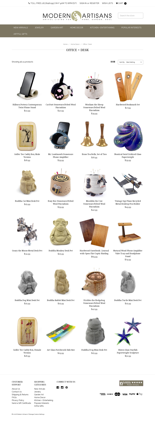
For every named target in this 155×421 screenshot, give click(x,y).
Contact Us (17, 392)
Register (94, 3)
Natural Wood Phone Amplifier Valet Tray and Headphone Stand (127, 253)
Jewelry (39, 27)
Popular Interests (131, 27)
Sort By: (122, 62)
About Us (16, 389)
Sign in (83, 3)
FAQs (14, 397)
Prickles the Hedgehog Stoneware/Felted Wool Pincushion (94, 303)
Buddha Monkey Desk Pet (61, 250)
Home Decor (76, 27)
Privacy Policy (18, 400)
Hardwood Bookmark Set (128, 104)
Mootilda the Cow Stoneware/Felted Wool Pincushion (94, 204)
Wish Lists (107, 3)
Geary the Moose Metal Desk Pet (27, 250)
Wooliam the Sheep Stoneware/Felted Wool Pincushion (94, 107)
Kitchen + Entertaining (102, 27)
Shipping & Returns (20, 394)
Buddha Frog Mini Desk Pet (94, 350)
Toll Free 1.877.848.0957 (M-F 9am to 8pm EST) (52, 3)
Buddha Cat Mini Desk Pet (27, 201)
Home (65, 44)
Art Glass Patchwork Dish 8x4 (61, 350)
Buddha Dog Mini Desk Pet (27, 300)
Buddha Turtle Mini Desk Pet (127, 300)
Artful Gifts (20, 34)
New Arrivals (21, 27)
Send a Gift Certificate (21, 403)
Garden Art (57, 27)
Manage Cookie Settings (36, 414)
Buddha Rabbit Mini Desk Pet (60, 300)
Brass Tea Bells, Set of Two (94, 154)
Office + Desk (87, 44)
